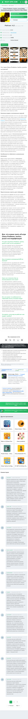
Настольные (13, 32)
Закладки (15, 20)
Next (18, 705)
